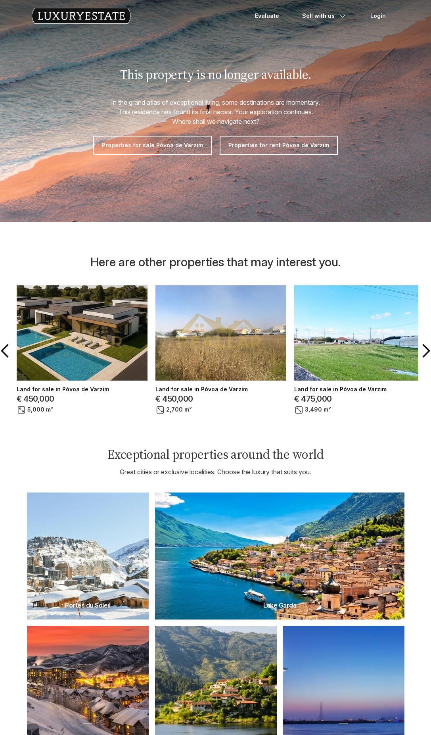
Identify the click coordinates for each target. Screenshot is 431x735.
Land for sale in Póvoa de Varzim (63, 389)
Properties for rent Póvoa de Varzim (278, 145)
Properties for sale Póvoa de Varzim (152, 145)
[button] (6, 351)
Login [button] (378, 15)
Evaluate (267, 15)
